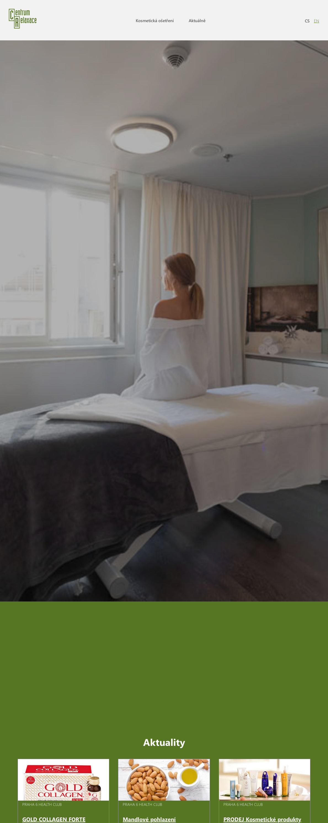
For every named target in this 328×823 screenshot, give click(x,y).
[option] (164, 312)
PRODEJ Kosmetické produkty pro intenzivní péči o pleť (262, 798)
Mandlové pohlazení (149, 794)
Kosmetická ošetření (155, 20)
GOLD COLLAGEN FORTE (54, 794)
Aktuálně (197, 20)
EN (316, 21)
